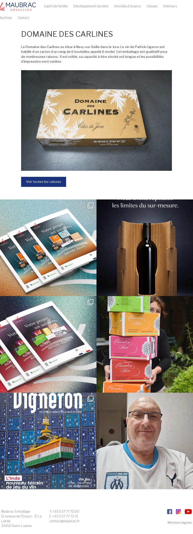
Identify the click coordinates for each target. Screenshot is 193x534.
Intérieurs (170, 6)
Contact (23, 18)
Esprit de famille (56, 6)
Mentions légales (180, 522)
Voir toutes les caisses (43, 182)
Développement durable (90, 6)
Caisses (152, 6)
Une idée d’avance (127, 6)
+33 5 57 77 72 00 (65, 511)
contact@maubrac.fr (65, 521)
